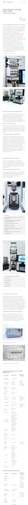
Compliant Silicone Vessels (9, 226)
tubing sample (8, 150)
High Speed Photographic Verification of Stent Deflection (13, 229)
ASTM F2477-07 (7, 286)
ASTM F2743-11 (7, 282)
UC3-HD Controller (7, 233)
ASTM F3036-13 (7, 284)
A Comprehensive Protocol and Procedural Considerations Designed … (12, 221)
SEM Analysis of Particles (9, 225)
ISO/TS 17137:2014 (7, 280)
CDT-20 (19, 113)
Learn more (6, 215)
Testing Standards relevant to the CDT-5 (12, 276)
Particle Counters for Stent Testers (11, 223)
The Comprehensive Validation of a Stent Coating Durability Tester (13, 218)
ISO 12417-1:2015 (7, 278)
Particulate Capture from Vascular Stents (12, 231)
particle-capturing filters (21, 46)
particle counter (18, 127)
